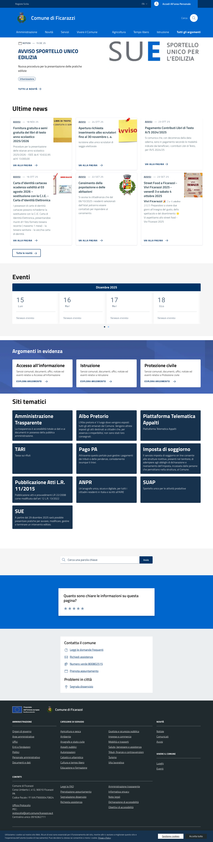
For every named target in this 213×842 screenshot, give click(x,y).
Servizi (65, 32)
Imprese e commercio (119, 736)
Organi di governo (21, 731)
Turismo (112, 757)
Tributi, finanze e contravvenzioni (126, 752)
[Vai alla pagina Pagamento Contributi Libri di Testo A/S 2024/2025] (157, 163)
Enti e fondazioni (21, 747)
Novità (49, 32)
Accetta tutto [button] (196, 836)
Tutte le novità (26, 253)
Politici (15, 752)
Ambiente (65, 736)
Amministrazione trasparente (124, 786)
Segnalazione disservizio (73, 797)
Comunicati (163, 736)
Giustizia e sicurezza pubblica (123, 731)
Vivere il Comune (87, 32)
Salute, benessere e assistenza (125, 747)
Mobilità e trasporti (118, 742)
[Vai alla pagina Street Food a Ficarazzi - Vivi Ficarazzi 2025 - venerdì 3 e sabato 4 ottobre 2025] (155, 239)
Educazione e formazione (73, 768)
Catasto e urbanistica (71, 757)
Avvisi (160, 742)
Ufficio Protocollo (21, 805)
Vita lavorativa (116, 762)
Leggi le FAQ (67, 786)
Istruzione (163, 32)
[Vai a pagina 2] (108, 326)
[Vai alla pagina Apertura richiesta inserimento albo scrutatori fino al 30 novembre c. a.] (90, 164)
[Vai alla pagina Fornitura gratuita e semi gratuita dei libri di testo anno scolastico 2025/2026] (25, 164)
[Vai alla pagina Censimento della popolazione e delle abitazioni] (90, 239)
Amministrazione (26, 32)
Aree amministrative (23, 736)
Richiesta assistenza (71, 802)
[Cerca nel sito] (194, 18)
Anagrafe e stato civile (72, 742)
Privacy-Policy (104, 837)
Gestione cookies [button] (170, 836)
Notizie (160, 731)
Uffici (15, 742)
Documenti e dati (21, 762)
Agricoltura (119, 32)
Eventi (160, 769)
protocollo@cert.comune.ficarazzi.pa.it (32, 813)
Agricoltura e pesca (70, 731)
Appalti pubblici (68, 747)
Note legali (114, 797)
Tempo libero (141, 32)
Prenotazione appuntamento (75, 792)
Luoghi (160, 763)
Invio (146, 560)
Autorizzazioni (67, 752)
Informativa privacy (118, 792)
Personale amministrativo (26, 757)
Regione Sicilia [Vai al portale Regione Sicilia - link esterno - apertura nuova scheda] (22, 4)
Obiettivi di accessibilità (120, 807)
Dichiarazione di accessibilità (123, 802)
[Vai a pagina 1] (104, 326)
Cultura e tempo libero (72, 762)
